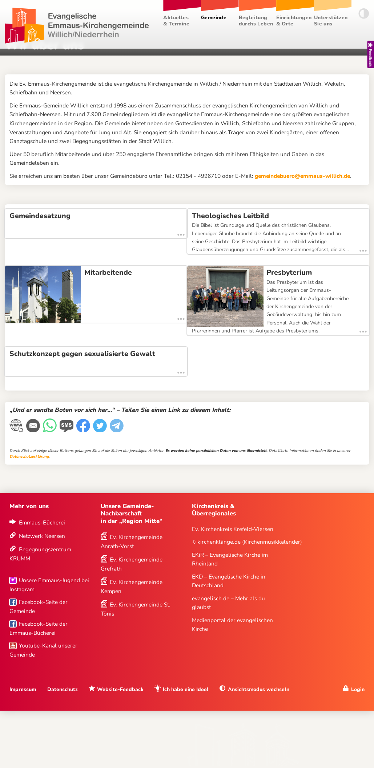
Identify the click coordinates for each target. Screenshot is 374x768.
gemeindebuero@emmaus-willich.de (302, 176)
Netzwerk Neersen (42, 536)
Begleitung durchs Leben (256, 20)
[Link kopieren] (17, 430)
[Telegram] (117, 430)
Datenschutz (62, 689)
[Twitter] (100, 430)
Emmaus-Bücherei (42, 522)
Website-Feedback (120, 689)
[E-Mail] (33, 430)
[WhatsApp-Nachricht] (50, 430)
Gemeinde (213, 17)
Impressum (22, 689)
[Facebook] (84, 430)
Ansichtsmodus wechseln (258, 689)
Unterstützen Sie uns (331, 20)
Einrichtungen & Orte (293, 20)
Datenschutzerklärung (29, 456)
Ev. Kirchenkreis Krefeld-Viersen (232, 529)
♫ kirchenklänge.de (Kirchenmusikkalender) (247, 542)
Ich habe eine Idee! (185, 689)
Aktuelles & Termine (176, 20)
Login (358, 689)
